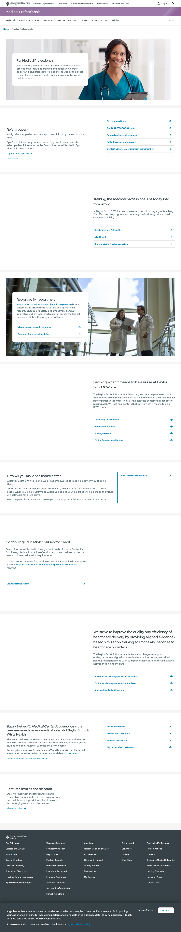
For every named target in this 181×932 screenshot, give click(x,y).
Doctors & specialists (43, 3)
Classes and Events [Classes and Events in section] (15, 849)
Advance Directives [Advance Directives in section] (55, 883)
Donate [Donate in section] (125, 854)
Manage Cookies (143, 910)
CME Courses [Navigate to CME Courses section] (99, 26)
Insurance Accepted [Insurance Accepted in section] (56, 871)
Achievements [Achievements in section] (91, 854)
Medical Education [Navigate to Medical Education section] (29, 26)
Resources (102, 3)
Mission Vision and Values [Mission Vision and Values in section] (96, 849)
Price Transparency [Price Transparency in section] (56, 866)
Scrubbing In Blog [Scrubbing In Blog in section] (55, 894)
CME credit (73, 758)
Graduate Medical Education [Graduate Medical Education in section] (161, 860)
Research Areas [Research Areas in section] (154, 877)
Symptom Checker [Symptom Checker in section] (55, 849)
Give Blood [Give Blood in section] (127, 860)
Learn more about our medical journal (28, 763)
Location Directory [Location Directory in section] (15, 866)
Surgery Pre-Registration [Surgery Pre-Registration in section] (58, 888)
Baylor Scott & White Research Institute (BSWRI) (44, 309)
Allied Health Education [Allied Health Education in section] (158, 866)
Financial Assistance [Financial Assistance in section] (56, 877)
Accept (165, 910)
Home (6, 34)
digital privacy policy (78, 924)
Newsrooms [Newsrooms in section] (90, 871)
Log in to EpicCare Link (20, 158)
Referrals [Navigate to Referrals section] (11, 26)
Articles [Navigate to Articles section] (115, 26)
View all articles (16, 812)
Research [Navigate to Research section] (49, 26)
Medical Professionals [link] (22, 34)
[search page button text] (173, 3)
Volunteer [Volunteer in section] (127, 849)
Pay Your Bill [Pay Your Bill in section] (52, 854)
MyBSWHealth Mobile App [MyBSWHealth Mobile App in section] (18, 883)
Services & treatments (82, 3)
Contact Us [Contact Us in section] (89, 877)
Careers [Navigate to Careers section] (84, 26)
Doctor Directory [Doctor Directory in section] (14, 860)
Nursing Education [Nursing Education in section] (156, 871)
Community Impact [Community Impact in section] (93, 860)
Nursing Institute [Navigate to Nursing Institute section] (67, 26)
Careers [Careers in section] (151, 854)
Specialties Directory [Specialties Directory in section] (16, 871)
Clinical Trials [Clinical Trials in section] (153, 883)
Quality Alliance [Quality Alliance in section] (91, 866)
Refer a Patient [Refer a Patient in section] (154, 849)
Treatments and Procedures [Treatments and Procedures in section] (19, 877)
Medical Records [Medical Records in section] (54, 860)
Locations (62, 3)
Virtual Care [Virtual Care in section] (11, 854)
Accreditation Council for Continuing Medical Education (44, 569)
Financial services (120, 3)
